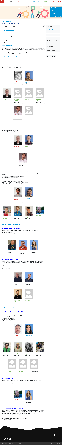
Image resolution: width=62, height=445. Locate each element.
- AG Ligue (49, 32)
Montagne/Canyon (17, 435)
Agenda (3, 432)
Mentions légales (12, 443)
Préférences (21, 443)
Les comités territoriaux (51, 37)
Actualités (3, 434)
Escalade (18, 1)
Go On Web (58, 443)
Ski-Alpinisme (25, 1)
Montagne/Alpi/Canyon (35, 1)
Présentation (49, 26)
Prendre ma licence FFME (52, 40)
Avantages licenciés (51, 50)
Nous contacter (30, 438)
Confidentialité (17, 443)
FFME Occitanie (8, 443)
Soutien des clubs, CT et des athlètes (52, 47)
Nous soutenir (37, 4)
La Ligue (6, 1)
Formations (12, 1)
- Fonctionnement (51, 29)
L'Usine (14, 4)
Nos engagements (45, 1)
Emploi (48, 43)
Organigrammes (50, 35)
